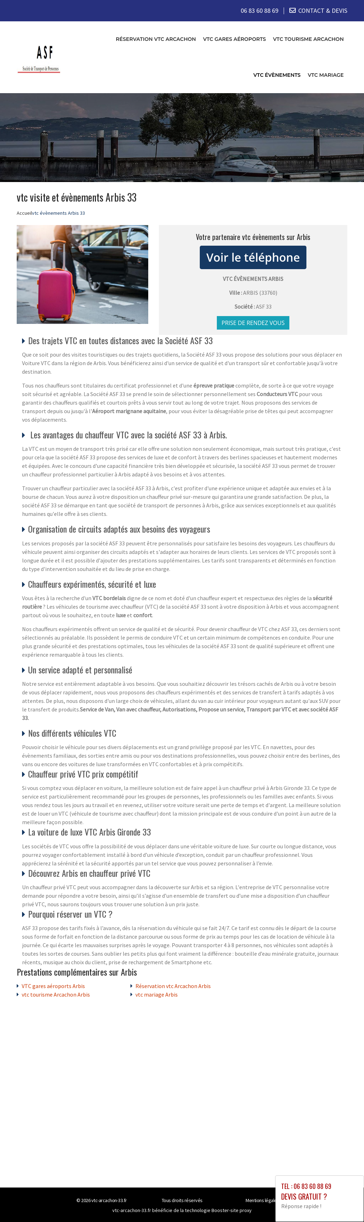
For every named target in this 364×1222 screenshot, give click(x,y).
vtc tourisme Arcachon (308, 39)
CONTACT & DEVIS (322, 10)
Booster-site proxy (232, 1210)
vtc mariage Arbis (156, 994)
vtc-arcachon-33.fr (109, 1200)
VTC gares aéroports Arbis (53, 985)
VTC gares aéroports (234, 39)
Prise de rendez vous (253, 322)
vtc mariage (326, 74)
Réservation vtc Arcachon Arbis (173, 985)
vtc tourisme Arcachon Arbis (56, 994)
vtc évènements (277, 74)
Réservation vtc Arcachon (156, 39)
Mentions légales (262, 1200)
